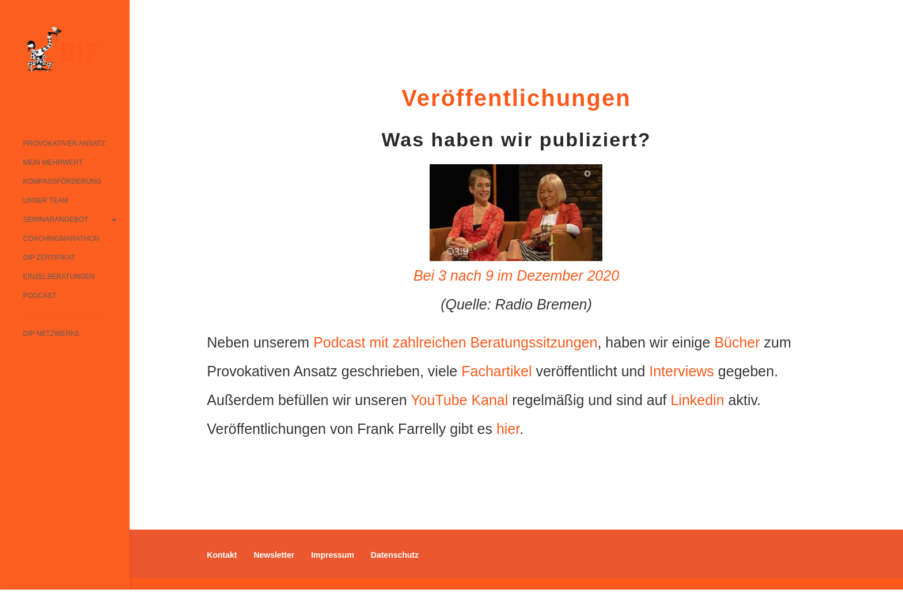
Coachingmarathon (61, 239)
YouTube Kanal (459, 400)
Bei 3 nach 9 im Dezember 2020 (516, 275)
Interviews (681, 371)
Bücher (737, 342)
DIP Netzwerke (51, 334)
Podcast (39, 296)
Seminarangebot (55, 220)
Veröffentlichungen (64, 315)
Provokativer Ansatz (64, 143)
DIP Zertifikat (49, 258)
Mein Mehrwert (53, 162)
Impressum (332, 555)
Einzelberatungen (58, 277)
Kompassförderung (62, 181)
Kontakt (222, 555)
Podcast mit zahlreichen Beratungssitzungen (455, 342)
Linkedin (697, 400)
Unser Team (45, 201)
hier (507, 429)
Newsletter (273, 555)
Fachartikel (496, 371)
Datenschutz (395, 555)
